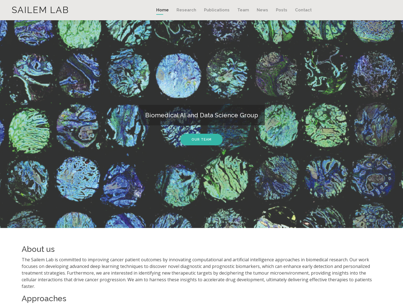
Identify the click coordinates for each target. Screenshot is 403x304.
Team (243, 9)
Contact (303, 9)
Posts (281, 9)
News (262, 9)
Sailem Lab (40, 10)
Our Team (201, 139)
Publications (217, 9)
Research (186, 9)
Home (162, 9)
